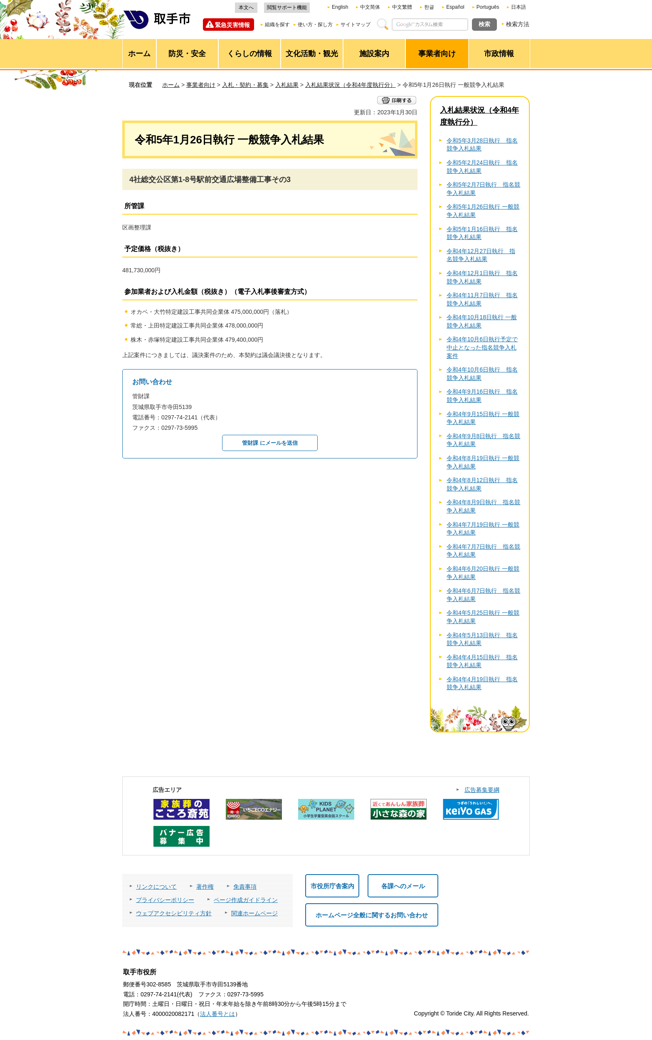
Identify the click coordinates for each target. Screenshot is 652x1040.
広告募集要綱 (481, 789)
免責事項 (245, 886)
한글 (429, 7)
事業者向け (200, 84)
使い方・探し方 (315, 24)
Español (455, 7)
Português (488, 7)
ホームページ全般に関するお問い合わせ (372, 915)
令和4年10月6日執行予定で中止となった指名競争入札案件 (482, 347)
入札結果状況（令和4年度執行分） (350, 84)
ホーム (171, 84)
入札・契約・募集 (245, 84)
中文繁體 (402, 7)
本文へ (246, 7)
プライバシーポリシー (165, 900)
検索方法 (517, 24)
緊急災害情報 (232, 25)
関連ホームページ (254, 913)
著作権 (205, 886)
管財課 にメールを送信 (270, 443)
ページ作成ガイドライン (246, 900)
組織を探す (277, 24)
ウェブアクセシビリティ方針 (174, 913)
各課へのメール (403, 886)
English (340, 7)
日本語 (518, 7)
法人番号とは (217, 1013)
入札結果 (287, 84)
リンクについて (156, 886)
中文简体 (370, 7)
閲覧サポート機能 (287, 7)
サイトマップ (355, 24)
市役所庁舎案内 (332, 886)
